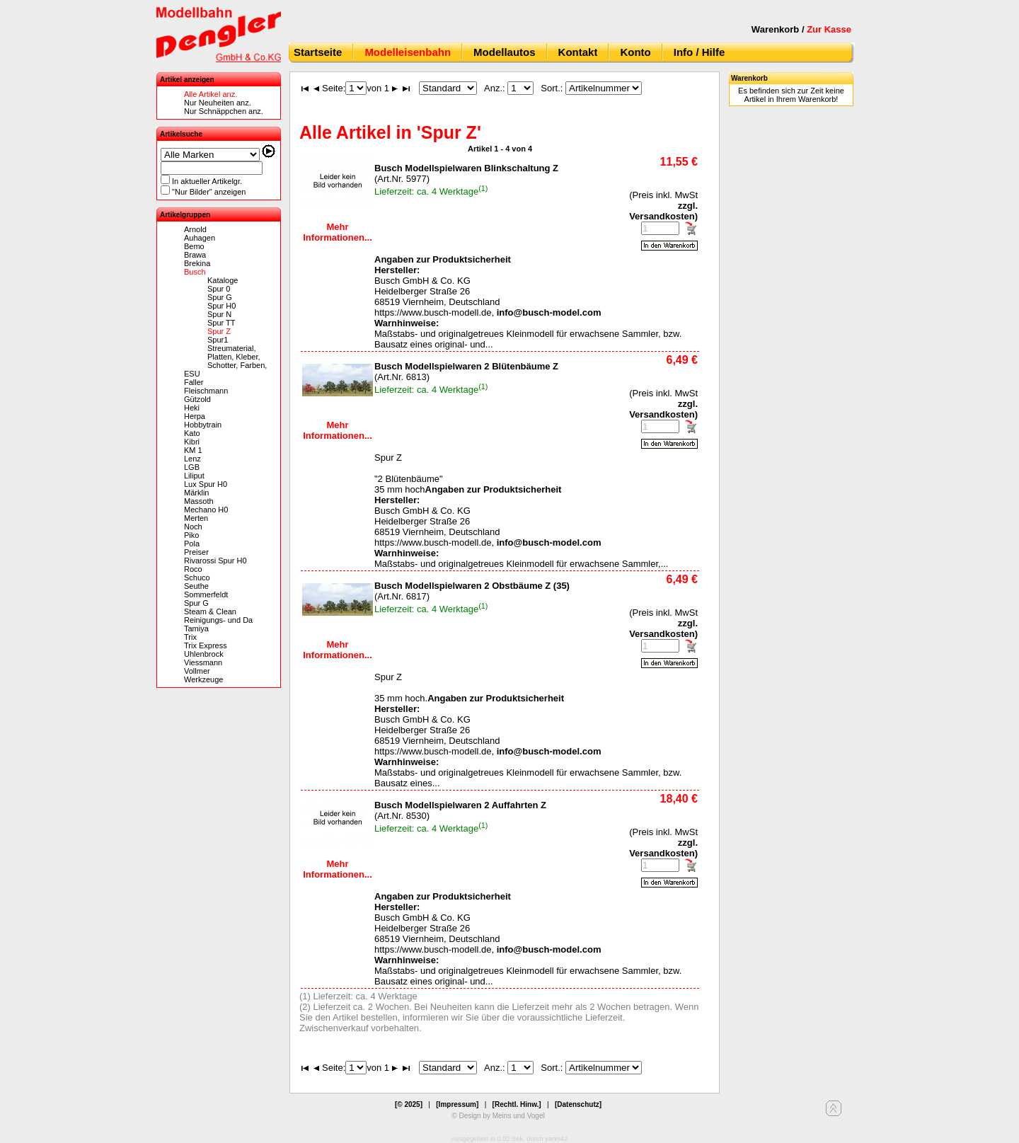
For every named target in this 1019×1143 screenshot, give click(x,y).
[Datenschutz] (578, 1104)
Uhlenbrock (204, 654)
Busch (195, 272)
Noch (193, 526)
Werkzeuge (203, 679)
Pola (192, 543)
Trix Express (205, 645)
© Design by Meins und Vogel (497, 1116)
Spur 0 (218, 289)
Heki (192, 407)
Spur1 (217, 339)
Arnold (195, 229)
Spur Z (219, 331)
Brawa (195, 255)
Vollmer (197, 671)
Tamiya (196, 628)
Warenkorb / (801, 29)
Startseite (318, 52)
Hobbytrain (202, 424)
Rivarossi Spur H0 (215, 560)
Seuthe (196, 586)
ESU (192, 373)
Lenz (192, 458)
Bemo (194, 246)
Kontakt (578, 52)
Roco (193, 569)
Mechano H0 (206, 509)
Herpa (194, 416)
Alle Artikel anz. (210, 94)
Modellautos (504, 52)
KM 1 (193, 450)
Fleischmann (206, 390)
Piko (191, 535)
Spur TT (221, 322)
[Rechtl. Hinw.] (517, 1104)
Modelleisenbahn (407, 52)
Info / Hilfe (699, 52)
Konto (635, 52)
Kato (192, 433)
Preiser (196, 552)
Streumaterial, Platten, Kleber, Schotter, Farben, (237, 356)
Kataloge (222, 280)
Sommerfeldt (206, 594)
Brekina (197, 263)
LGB (192, 467)
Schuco (197, 577)
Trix (190, 637)
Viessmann (203, 662)
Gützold (197, 399)
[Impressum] (457, 1104)
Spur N (219, 314)
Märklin (196, 492)
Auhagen (199, 238)
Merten (196, 518)
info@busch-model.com (549, 312)
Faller (194, 382)
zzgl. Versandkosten (663, 211)
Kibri (192, 441)
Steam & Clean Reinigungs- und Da (218, 615)
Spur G (219, 297)
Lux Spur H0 (205, 484)
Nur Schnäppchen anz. (223, 111)
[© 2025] (408, 1104)
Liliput (194, 475)
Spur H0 (221, 305)
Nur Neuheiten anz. (217, 102)
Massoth (199, 501)
